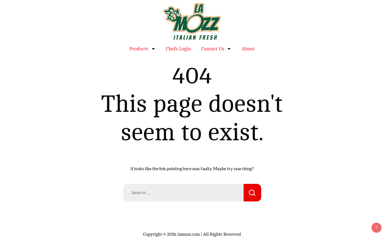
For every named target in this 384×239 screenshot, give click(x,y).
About (248, 49)
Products (142, 49)
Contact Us (216, 49)
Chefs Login (178, 49)
